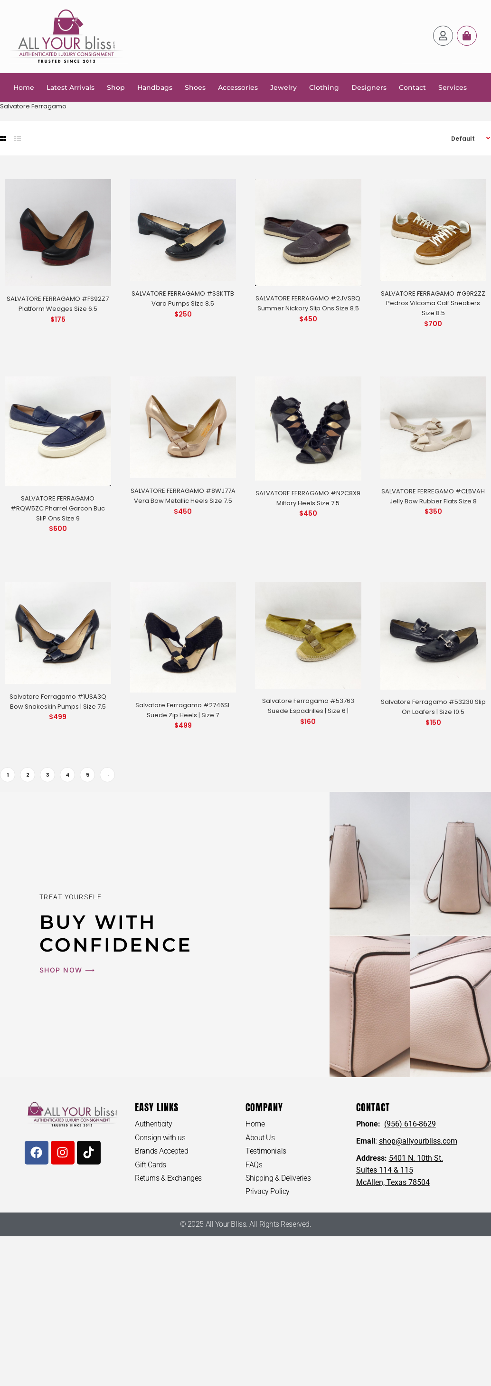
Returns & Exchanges (168, 1178)
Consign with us (160, 1137)
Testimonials (266, 1150)
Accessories (238, 87)
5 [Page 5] (87, 774)
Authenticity (153, 1123)
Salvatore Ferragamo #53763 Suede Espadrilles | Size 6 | (308, 705)
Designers (369, 87)
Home (23, 87)
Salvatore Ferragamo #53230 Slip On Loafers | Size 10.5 (433, 706)
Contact (412, 87)
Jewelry (283, 87)
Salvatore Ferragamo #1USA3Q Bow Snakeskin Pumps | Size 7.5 (57, 701)
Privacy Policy (268, 1191)
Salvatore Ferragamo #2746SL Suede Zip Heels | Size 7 (182, 709)
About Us (260, 1137)
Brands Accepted (161, 1150)
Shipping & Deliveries (278, 1178)
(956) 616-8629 (410, 1123)
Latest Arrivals (70, 87)
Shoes (195, 87)
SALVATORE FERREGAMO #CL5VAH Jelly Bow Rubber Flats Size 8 (433, 495)
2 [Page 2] (27, 774)
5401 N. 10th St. (416, 1157)
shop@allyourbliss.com (418, 1140)
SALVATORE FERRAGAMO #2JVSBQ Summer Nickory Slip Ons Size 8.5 (307, 302)
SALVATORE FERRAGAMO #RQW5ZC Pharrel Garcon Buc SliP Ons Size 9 (57, 507)
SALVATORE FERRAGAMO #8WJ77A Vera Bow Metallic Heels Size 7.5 (183, 495)
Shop (116, 87)
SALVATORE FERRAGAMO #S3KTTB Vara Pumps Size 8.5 (183, 298)
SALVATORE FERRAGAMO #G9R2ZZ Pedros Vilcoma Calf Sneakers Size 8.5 (433, 303)
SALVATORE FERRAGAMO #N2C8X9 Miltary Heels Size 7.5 (307, 497)
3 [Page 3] (47, 774)
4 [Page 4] (67, 774)
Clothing (324, 87)
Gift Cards (150, 1164)
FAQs (254, 1164)
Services (452, 87)
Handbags (154, 87)
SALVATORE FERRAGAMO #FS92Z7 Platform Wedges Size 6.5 (58, 303)
